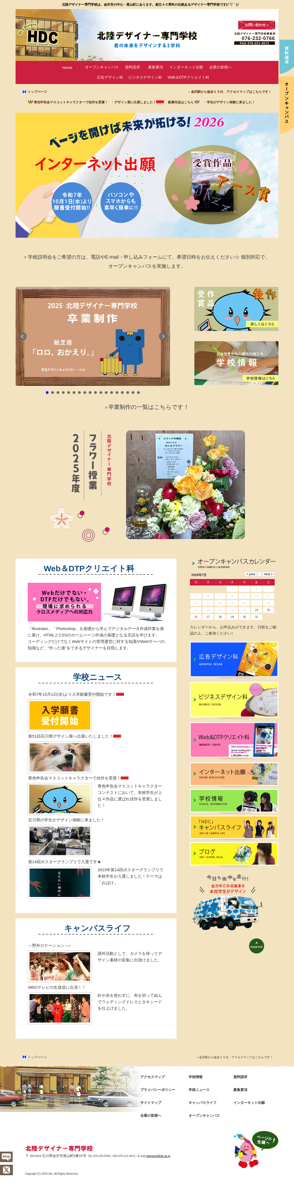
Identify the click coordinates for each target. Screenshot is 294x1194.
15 (122, 392)
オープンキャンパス (102, 67)
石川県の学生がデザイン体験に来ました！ (66, 820)
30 (244, 617)
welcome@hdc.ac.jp (158, 1156)
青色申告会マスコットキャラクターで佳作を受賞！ (71, 102)
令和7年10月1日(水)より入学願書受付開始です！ (72, 694)
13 (111, 392)
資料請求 (132, 67)
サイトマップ (150, 1103)
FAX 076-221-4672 (254, 43)
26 (195, 617)
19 (195, 610)
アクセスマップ (152, 1077)
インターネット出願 (186, 67)
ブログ (234, 855)
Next (163, 336)
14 (117, 392)
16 (127, 392)
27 (208, 617)
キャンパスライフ (97, 928)
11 (101, 392)
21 (220, 610)
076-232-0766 (258, 38)
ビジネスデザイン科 (145, 77)
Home (67, 67)
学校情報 (234, 802)
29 (232, 617)
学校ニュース (97, 677)
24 (256, 610)
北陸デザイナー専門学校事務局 (254, 33)
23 (244, 610)
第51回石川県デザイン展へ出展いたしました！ (70, 736)
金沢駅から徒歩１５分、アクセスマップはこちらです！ (231, 92)
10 (95, 392)
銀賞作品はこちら (181, 102)
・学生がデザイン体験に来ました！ (229, 102)
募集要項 (155, 67)
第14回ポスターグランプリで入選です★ (64, 861)
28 (220, 617)
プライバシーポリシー (157, 1090)
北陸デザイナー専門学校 (59, 1148)
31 (256, 617)
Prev (22, 336)
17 (133, 392)
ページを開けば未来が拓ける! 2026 (146, 133)
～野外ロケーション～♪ (49, 945)
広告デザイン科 (110, 77)
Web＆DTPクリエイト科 (188, 77)
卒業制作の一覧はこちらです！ (148, 407)
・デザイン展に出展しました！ (133, 102)
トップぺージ (37, 92)
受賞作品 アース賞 (219, 183)
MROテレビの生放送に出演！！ (57, 987)
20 (208, 610)
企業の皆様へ (220, 67)
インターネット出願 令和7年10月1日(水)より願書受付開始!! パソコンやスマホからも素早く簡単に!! (98, 188)
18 (138, 392)
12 (106, 392)
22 (232, 610)
